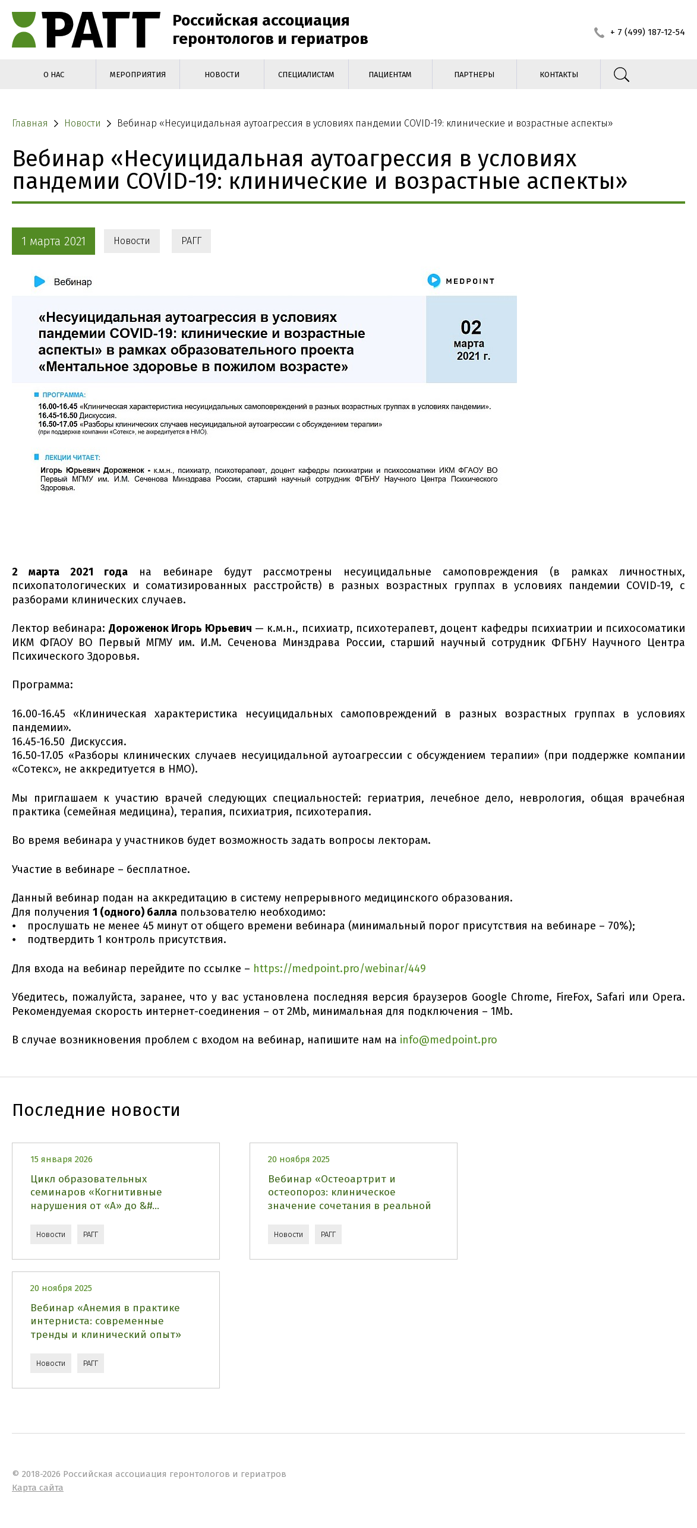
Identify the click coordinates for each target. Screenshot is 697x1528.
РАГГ (191, 240)
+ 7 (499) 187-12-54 (639, 32)
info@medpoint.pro (448, 1039)
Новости (221, 74)
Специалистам (306, 74)
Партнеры (474, 74)
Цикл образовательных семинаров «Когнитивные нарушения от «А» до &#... (96, 1192)
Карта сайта (38, 1487)
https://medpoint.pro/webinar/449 (339, 968)
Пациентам (390, 74)
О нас (53, 74)
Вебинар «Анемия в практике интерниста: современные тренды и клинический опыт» (105, 1321)
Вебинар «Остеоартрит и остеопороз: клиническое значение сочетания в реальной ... (349, 1192)
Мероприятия (138, 74)
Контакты (559, 74)
